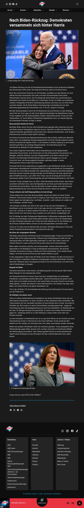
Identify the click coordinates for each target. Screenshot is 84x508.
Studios (35, 465)
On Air (11, 10)
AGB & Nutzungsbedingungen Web (15, 463)
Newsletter (36, 452)
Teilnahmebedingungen (16, 477)
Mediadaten (61, 458)
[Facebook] (13, 4)
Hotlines (35, 455)
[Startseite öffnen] (42, 4)
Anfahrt (35, 448)
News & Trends (62, 461)
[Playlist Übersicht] (72, 503)
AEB (8, 455)
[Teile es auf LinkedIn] (18, 410)
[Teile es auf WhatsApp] (21, 410)
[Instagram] (10, 4)
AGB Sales (11, 448)
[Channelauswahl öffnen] (77, 4)
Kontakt (35, 445)
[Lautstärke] (68, 503)
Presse (34, 461)
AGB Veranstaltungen (15, 452)
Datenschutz (12, 481)
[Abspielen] (79, 503)
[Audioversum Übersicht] (42, 501)
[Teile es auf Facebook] (10, 410)
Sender (53, 10)
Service (67, 10)
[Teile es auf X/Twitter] (14, 410)
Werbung (60, 445)
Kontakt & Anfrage (64, 452)
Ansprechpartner (63, 448)
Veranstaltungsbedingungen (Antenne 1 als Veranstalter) (17, 471)
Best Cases (61, 465)
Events (24, 10)
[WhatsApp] (7, 4)
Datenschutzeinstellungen (17, 484)
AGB (9, 445)
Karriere (35, 458)
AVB (8, 458)
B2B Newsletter (63, 455)
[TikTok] (16, 4)
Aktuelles (38, 10)
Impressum (11, 487)
